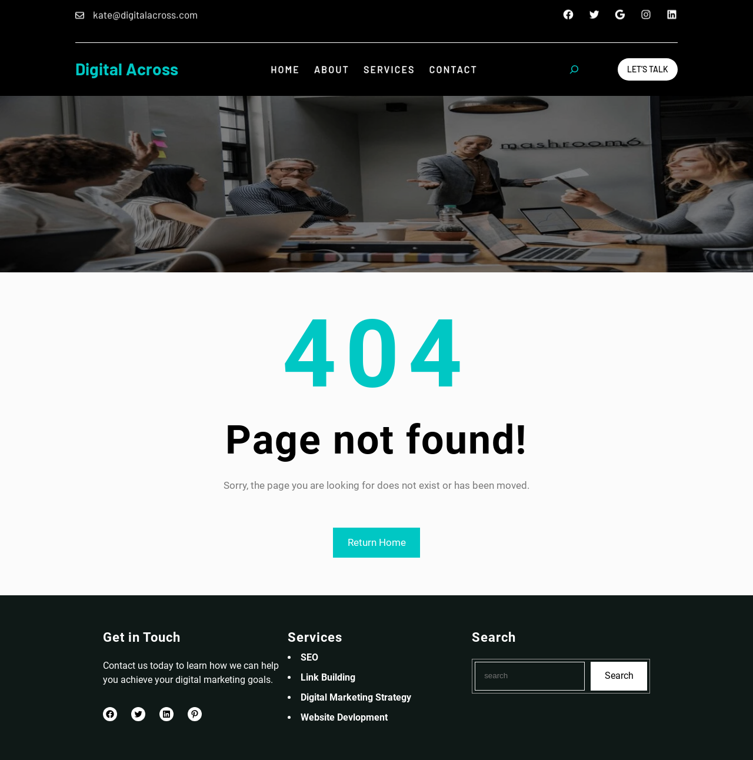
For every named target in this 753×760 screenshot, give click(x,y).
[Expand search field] (574, 69)
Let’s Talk (647, 69)
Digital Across (126, 69)
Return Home (377, 542)
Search (619, 675)
